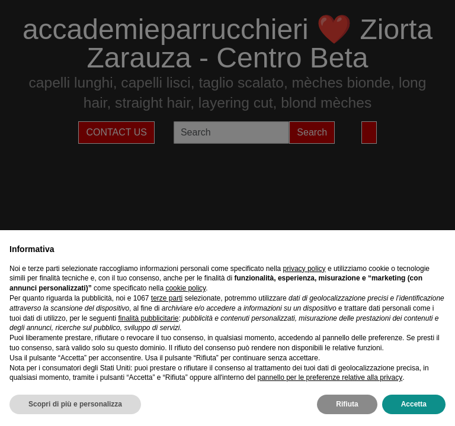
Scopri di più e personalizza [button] (75, 404)
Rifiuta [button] (347, 404)
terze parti (166, 298)
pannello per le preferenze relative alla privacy (329, 377)
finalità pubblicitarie (148, 318)
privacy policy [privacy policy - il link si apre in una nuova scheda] (304, 268)
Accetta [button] (414, 404)
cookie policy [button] (185, 288)
